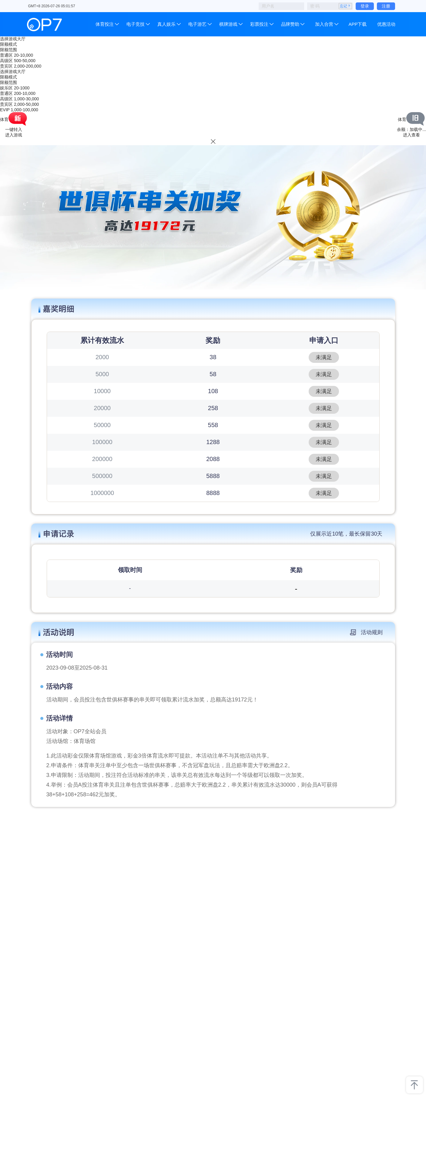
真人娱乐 (166, 24)
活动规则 (366, 632)
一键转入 (13, 129)
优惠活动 (386, 24)
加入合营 (324, 24)
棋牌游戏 (228, 24)
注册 (386, 6)
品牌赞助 (290, 24)
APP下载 (357, 24)
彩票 (259, 24)
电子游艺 (197, 24)
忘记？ (345, 6)
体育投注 (105, 24)
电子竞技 (135, 24)
